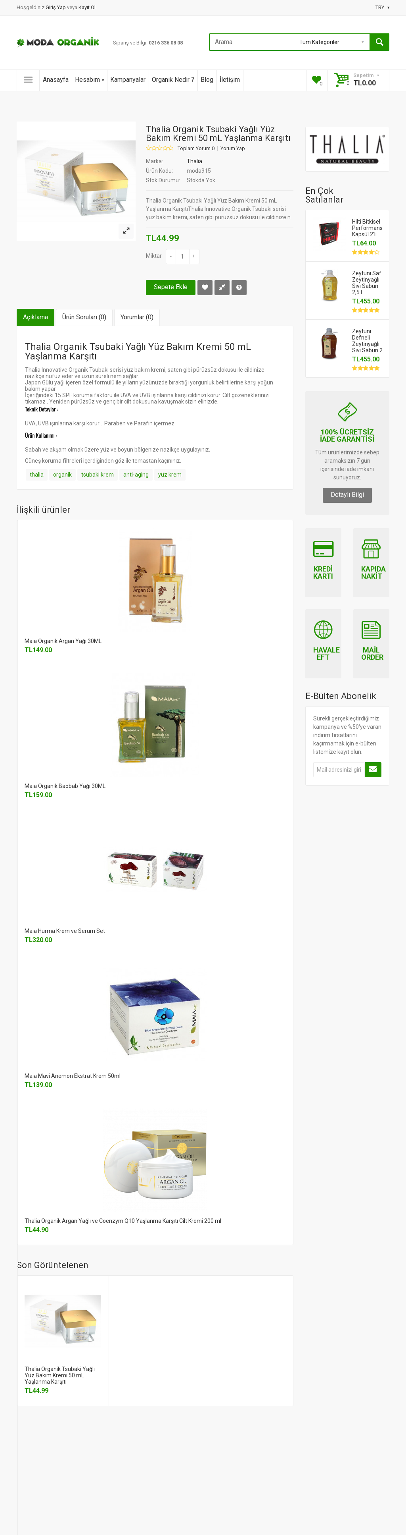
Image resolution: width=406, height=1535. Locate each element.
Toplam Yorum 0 (196, 148)
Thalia (194, 161)
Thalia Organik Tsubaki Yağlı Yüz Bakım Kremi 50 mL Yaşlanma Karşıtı (60, 1375)
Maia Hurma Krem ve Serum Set (65, 931)
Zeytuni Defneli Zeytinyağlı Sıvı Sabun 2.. (368, 340)
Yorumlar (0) (137, 317)
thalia (37, 474)
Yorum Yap (232, 148)
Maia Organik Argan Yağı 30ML (63, 641)
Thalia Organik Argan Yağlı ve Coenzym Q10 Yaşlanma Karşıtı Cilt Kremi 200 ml (123, 1221)
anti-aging (136, 474)
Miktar (154, 256)
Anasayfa (56, 79)
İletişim (230, 79)
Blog (207, 79)
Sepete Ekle (171, 287)
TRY (382, 7)
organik (62, 474)
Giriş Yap (56, 7)
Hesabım (89, 79)
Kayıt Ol (87, 7)
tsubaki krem (97, 474)
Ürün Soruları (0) (84, 317)
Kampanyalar (128, 79)
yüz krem (170, 474)
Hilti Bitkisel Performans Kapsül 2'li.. (367, 227)
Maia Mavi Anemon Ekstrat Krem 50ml (73, 1076)
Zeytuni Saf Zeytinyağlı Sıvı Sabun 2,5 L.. (366, 282)
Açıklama (35, 317)
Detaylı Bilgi (347, 494)
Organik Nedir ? (173, 79)
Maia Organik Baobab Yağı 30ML (65, 786)
